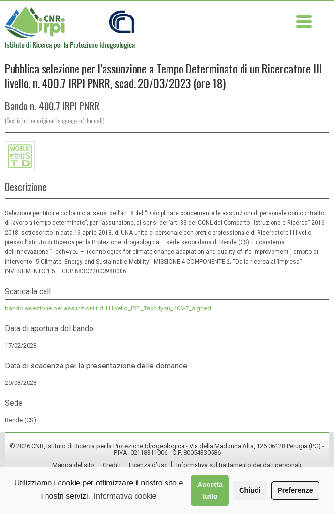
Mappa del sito (73, 465)
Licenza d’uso (148, 465)
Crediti (112, 465)
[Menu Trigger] (304, 20)
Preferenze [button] (295, 490)
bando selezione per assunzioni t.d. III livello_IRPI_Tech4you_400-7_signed (108, 308)
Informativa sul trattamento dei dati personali (238, 465)
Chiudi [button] (250, 490)
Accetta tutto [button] (210, 490)
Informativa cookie (125, 496)
